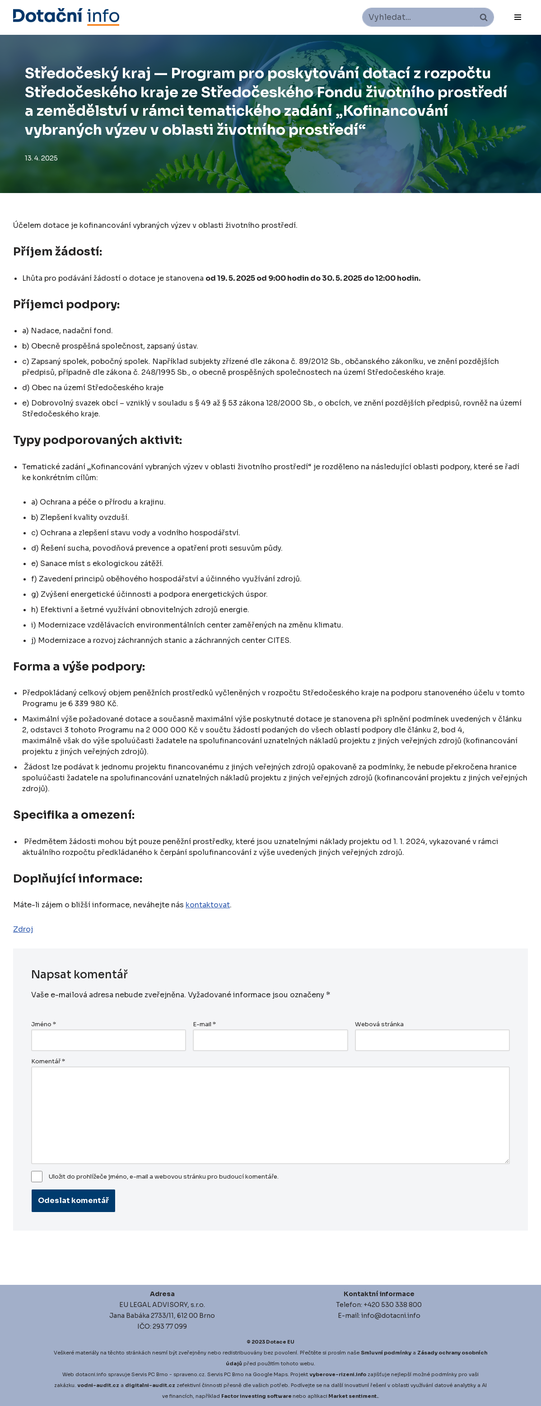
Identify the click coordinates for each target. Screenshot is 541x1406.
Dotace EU (280, 1342)
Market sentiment (352, 1396)
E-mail (204, 1024)
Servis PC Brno (149, 1374)
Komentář (48, 1061)
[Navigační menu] (518, 17)
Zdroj (23, 929)
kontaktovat (208, 905)
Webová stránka (379, 1024)
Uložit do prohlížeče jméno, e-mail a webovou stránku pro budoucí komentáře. (164, 1176)
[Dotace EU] (66, 17)
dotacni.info (91, 1374)
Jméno (43, 1024)
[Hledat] (418, 17)
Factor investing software (256, 1396)
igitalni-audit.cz (152, 1385)
